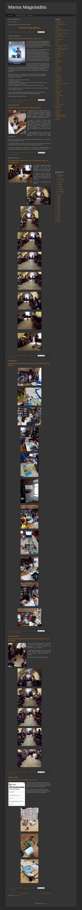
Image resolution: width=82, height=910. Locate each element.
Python (57, 98)
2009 (58, 209)
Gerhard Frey (59, 78)
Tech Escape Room (60, 104)
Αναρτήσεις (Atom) (17, 895)
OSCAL (57, 96)
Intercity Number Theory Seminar (62, 83)
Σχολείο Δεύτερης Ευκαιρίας (61, 45)
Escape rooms (59, 68)
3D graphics (58, 21)
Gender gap (58, 75)
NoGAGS (58, 93)
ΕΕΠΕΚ (57, 27)
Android (57, 51)
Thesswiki (58, 107)
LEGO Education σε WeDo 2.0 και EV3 (22, 780)
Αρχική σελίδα (10, 15)
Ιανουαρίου (60, 193)
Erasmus (58, 66)
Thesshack (58, 106)
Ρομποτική (30, 15)
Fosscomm (58, 74)
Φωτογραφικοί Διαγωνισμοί (61, 48)
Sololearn (58, 101)
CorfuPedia (58, 62)
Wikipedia (13, 154)
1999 (58, 219)
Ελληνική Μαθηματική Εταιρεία (17, 101)
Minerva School (59, 90)
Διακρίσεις (58, 25)
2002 (58, 217)
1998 (58, 221)
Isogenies (58, 84)
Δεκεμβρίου (60, 175)
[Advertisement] (64, 145)
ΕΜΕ (57, 31)
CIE (57, 59)
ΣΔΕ (57, 42)
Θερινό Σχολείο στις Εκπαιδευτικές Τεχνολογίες (25, 38)
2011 (58, 205)
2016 (58, 197)
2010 (58, 207)
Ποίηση (57, 37)
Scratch (57, 99)
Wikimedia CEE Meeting (61, 115)
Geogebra (58, 77)
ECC (57, 65)
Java (57, 86)
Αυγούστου (60, 181)
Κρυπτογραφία (59, 34)
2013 (58, 202)
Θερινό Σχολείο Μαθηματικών (62, 33)
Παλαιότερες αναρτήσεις (45, 893)
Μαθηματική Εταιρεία (20, 15)
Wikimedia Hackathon (60, 116)
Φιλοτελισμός (58, 46)
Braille (57, 57)
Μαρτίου (59, 189)
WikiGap (58, 112)
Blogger (44, 903)
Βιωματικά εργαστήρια (60, 24)
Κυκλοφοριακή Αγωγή (60, 36)
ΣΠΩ (57, 43)
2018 (58, 174)
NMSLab (58, 92)
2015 (58, 198)
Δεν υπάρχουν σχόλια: (32, 31)
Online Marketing (59, 95)
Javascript (58, 87)
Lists (57, 89)
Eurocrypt (58, 71)
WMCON (17, 154)
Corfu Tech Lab (19, 632)
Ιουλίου (59, 182)
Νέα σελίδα (12, 22)
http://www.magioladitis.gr (29, 28)
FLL (57, 72)
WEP (57, 108)
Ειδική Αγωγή (59, 28)
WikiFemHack (59, 110)
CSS (57, 63)
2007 (58, 212)
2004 (58, 216)
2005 (58, 214)
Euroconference (59, 69)
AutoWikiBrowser (59, 56)
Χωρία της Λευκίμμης (60, 49)
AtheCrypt (58, 54)
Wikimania (58, 113)
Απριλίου (59, 187)
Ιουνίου (59, 184)
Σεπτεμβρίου (60, 179)
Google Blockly (59, 80)
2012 (58, 204)
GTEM (57, 81)
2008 (58, 211)
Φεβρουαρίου (60, 191)
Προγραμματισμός (59, 39)
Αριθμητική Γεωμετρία (60, 22)
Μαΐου (59, 186)
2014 (58, 200)
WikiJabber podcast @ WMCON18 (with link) (24, 108)
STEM (57, 102)
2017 (58, 195)
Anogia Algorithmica (60, 53)
